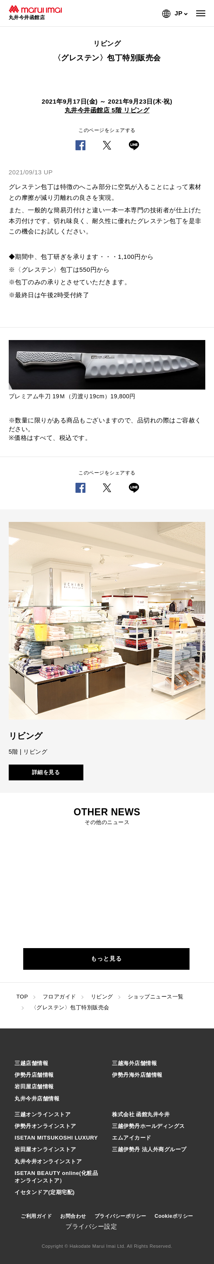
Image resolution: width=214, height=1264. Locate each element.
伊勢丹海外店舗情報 (137, 1075)
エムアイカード (131, 1138)
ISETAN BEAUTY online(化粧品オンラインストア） (56, 1177)
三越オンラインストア (43, 1114)
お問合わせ (73, 1216)
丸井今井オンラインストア (48, 1161)
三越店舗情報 (31, 1063)
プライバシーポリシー (120, 1216)
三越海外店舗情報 (134, 1063)
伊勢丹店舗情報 (34, 1075)
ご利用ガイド (36, 1216)
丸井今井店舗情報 (37, 1098)
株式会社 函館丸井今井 (141, 1114)
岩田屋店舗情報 (34, 1086)
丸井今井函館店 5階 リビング (107, 110)
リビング (102, 996)
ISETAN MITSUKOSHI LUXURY (56, 1138)
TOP (22, 996)
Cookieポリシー (174, 1216)
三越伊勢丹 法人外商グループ (149, 1149)
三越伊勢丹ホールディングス (148, 1126)
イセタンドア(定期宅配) (45, 1192)
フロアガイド (59, 996)
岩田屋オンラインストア (45, 1149)
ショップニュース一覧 (156, 996)
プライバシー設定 (91, 1226)
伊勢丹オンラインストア (45, 1126)
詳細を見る (46, 772)
